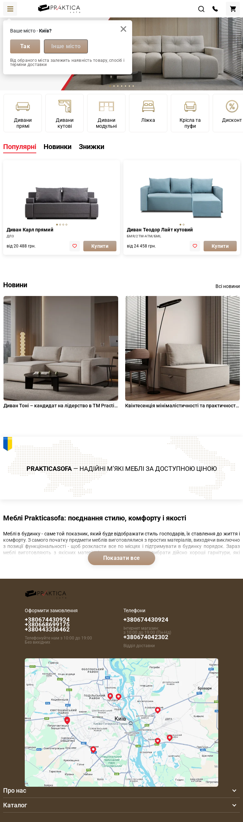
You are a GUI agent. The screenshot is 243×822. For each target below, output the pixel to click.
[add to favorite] (74, 246)
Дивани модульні (106, 114)
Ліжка (148, 111)
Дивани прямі (23, 114)
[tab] (110, 86)
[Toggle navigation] (10, 9)
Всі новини (227, 286)
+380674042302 (145, 637)
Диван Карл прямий (30, 229)
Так (25, 46)
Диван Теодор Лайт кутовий (160, 229)
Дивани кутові (65, 114)
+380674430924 (145, 619)
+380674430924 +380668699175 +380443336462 (47, 624)
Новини (15, 285)
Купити (99, 246)
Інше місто (66, 46)
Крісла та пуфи (190, 114)
